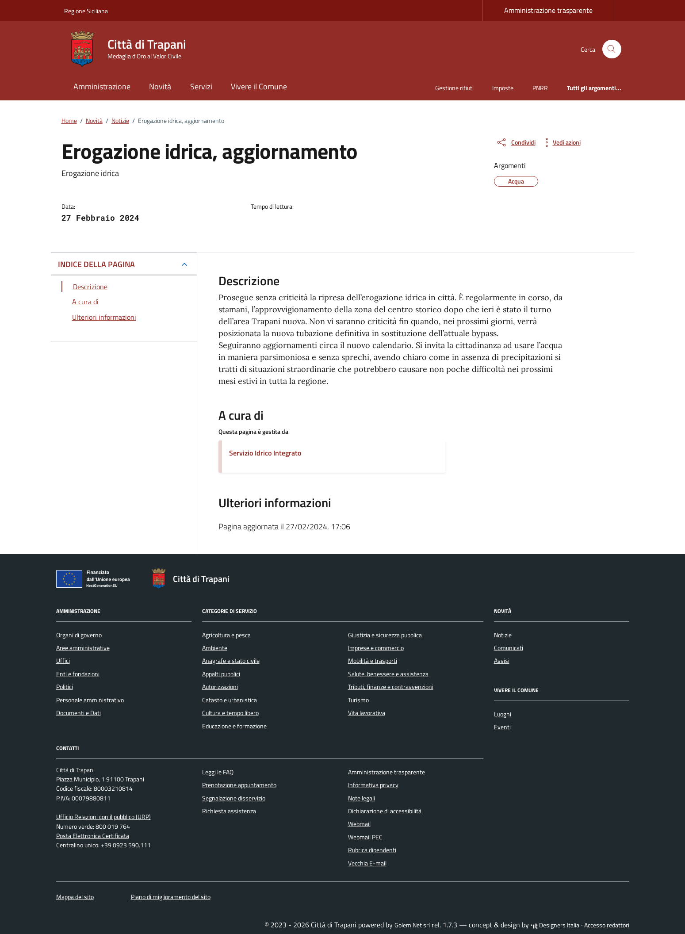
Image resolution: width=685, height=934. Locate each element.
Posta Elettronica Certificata (92, 836)
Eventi (502, 727)
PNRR (540, 87)
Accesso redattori (606, 925)
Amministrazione (101, 86)
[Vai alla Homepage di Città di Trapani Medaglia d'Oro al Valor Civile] (130, 49)
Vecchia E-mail (367, 863)
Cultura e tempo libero (230, 713)
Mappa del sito (75, 897)
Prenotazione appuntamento (239, 785)
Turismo (358, 700)
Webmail (359, 824)
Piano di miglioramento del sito (170, 897)
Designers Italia (555, 925)
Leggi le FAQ (217, 772)
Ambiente (214, 648)
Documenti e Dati (78, 713)
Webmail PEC (365, 837)
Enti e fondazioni (77, 674)
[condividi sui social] (515, 142)
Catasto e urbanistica (229, 700)
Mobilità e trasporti (372, 661)
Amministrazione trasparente (548, 10)
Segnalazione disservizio (233, 798)
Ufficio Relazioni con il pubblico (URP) (103, 817)
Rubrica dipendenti (372, 850)
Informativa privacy (373, 785)
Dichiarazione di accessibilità (384, 811)
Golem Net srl (412, 925)
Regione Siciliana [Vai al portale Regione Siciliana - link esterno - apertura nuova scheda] (86, 10)
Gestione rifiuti (454, 87)
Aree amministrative (83, 648)
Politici (64, 687)
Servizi (201, 86)
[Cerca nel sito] (611, 49)
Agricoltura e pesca (226, 635)
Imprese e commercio (376, 648)
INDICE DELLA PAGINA (96, 264)
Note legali (361, 798)
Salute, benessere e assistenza (388, 674)
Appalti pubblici (221, 674)
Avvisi (501, 661)
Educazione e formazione (234, 726)
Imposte (502, 87)
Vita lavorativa (366, 713)
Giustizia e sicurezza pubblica (385, 635)
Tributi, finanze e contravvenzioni (390, 687)
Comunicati (508, 648)
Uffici (63, 661)
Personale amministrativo (90, 700)
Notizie (503, 635)
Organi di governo (79, 635)
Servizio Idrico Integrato (265, 453)
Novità (160, 86)
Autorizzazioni (220, 687)
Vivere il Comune (259, 86)
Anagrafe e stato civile (231, 661)
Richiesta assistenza (229, 811)
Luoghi (502, 714)
